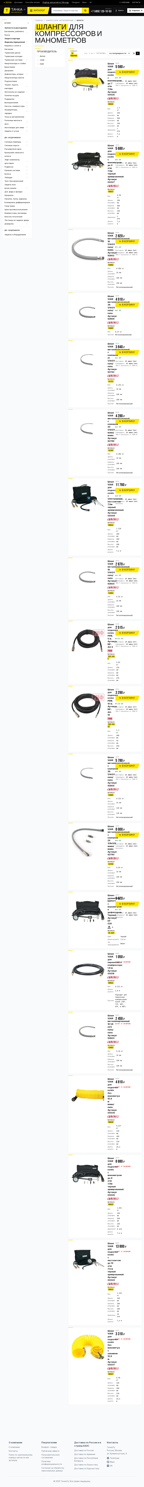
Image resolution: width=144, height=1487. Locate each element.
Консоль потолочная (13, 216)
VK (90, 2)
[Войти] (119, 10)
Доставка (18, 2)
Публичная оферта (50, 1451)
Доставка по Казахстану (86, 1464)
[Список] (138, 53)
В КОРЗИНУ (127, 72)
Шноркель (8, 195)
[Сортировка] (119, 53)
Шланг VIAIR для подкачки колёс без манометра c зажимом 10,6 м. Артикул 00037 (114, 1348)
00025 (110, 104)
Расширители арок (12, 149)
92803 (110, 1047)
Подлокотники (10, 81)
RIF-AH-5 (111, 657)
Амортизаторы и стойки (15, 63)
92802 (110, 265)
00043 (110, 1289)
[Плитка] (134, 53)
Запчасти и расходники (15, 28)
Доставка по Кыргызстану (86, 1468)
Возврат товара (49, 1447)
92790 (110, 864)
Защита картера (12, 38)
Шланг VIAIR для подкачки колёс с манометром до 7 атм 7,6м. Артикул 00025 (115, 79)
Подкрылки (9, 99)
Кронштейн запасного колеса (14, 154)
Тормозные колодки (13, 56)
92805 (110, 795)
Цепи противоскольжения (15, 209)
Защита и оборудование (15, 234)
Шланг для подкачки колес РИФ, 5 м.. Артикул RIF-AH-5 (113, 635)
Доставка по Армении (84, 1454)
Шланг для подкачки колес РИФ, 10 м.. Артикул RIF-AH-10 (113, 702)
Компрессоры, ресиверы (15, 213)
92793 (110, 381)
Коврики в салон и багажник (12, 47)
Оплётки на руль (11, 95)
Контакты (136, 2)
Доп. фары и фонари (13, 192)
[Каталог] (38, 10)
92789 (110, 450)
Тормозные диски (12, 53)
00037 (110, 1374)
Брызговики (9, 67)
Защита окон (10, 184)
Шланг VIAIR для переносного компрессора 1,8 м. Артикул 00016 (115, 963)
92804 (110, 593)
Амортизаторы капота (14, 78)
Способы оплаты (32, 2)
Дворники (8, 70)
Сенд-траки (9, 206)
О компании (125, 2)
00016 (110, 983)
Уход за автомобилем (14, 117)
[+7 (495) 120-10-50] (101, 10)
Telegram (76, 2)
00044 (110, 525)
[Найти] (85, 10)
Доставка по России (84, 1450)
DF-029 (111, 933)
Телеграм (113, 1458)
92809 (110, 328)
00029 (110, 1204)
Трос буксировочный (13, 181)
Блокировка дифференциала (17, 202)
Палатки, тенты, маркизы (15, 199)
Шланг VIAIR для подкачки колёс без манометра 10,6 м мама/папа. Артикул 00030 (114, 1096)
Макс (84, 2)
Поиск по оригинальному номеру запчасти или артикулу (20, 1457)
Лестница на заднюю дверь (16, 220)
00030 (110, 1122)
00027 (110, 191)
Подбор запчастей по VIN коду (56, 2)
